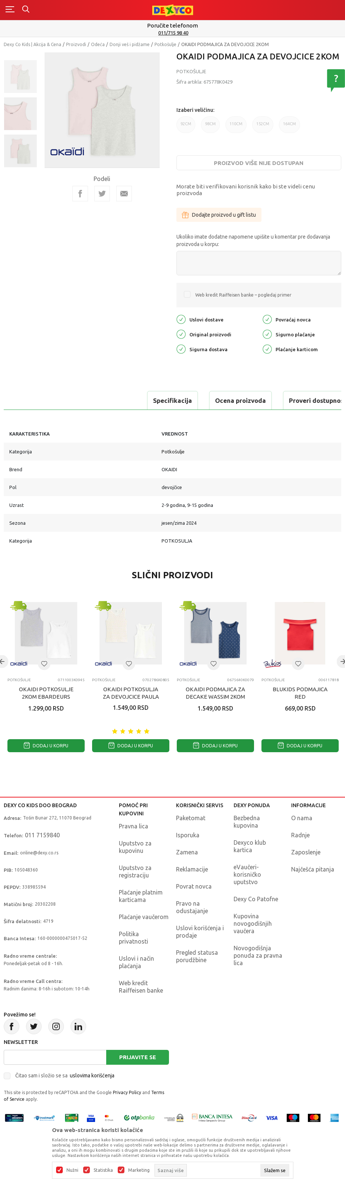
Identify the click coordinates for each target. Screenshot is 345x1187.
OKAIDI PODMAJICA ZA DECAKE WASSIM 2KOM (215, 693)
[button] (44, 663)
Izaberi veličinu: (195, 110)
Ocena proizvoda (102, 400)
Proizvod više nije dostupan (258, 163)
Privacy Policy (127, 1092)
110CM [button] (236, 127)
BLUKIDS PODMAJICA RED (300, 693)
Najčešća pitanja (312, 869)
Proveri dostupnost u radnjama (197, 400)
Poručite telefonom (172, 25)
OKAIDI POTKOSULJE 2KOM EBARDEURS (46, 693)
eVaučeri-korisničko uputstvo (247, 874)
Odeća (98, 44)
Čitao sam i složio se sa (64, 1075)
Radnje (300, 835)
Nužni (72, 1170)
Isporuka (187, 835)
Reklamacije (192, 869)
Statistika (103, 1170)
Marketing (139, 1170)
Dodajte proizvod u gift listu (219, 214)
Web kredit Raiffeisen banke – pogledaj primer (243, 294)
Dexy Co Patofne (256, 899)
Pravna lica (133, 826)
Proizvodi (76, 44)
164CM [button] (289, 127)
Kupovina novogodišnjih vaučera (253, 923)
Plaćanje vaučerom (144, 916)
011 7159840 (42, 835)
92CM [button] (185, 127)
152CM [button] (262, 127)
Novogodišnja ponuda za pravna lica (258, 955)
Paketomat (190, 818)
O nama (301, 818)
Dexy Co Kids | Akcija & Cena (32, 44)
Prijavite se (137, 1057)
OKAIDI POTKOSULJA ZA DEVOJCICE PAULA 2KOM (131, 696)
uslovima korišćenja (92, 1075)
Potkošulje (165, 44)
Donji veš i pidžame (130, 44)
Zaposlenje (305, 852)
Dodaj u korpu (46, 745)
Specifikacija (34, 400)
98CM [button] (210, 127)
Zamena (187, 852)
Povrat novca (194, 886)
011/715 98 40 (173, 32)
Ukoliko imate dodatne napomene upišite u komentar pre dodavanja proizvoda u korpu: (253, 240)
